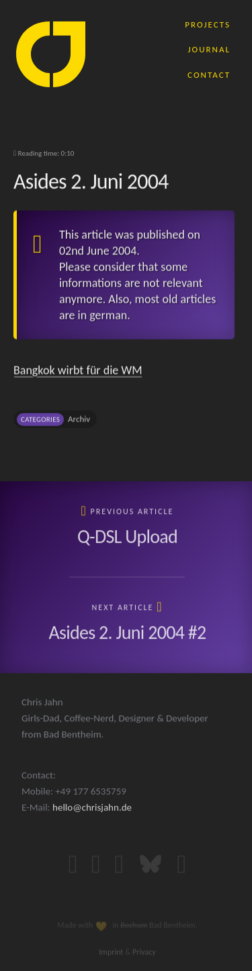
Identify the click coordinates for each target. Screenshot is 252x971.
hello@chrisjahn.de (92, 819)
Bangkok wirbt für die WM (77, 373)
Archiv (79, 422)
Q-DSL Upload (127, 537)
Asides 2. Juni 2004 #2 (127, 633)
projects (207, 24)
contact (208, 74)
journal (208, 49)
